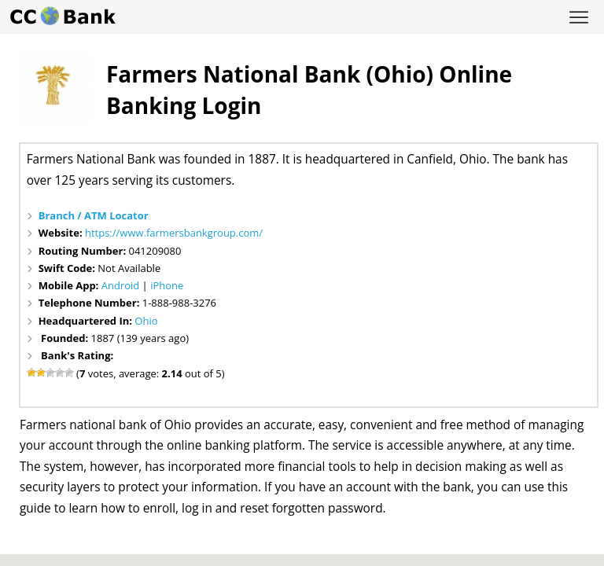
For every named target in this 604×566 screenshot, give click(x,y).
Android (120, 285)
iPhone (166, 285)
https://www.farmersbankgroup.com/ (174, 233)
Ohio (145, 321)
